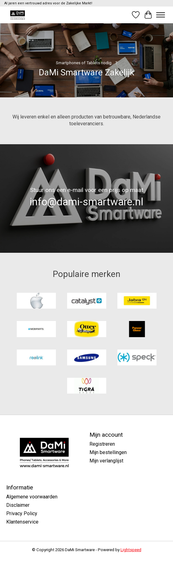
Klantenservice (22, 522)
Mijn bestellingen (108, 452)
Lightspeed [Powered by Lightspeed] (131, 549)
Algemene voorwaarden (31, 497)
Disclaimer (18, 505)
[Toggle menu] (160, 15)
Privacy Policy (21, 513)
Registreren (102, 444)
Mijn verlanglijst (106, 461)
